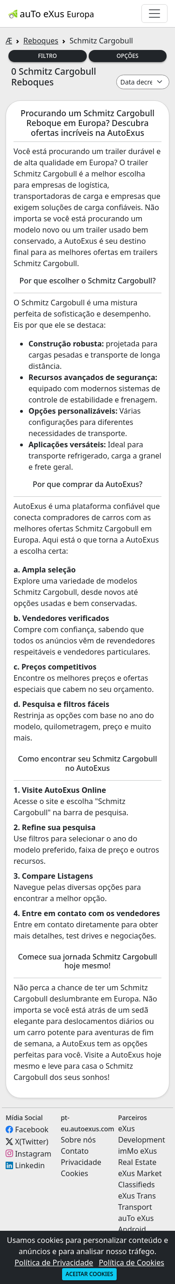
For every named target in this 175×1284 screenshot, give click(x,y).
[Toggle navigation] (154, 13)
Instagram (33, 1153)
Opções (128, 56)
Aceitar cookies (89, 1274)
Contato (75, 1151)
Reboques (40, 40)
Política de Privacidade (53, 1262)
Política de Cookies (131, 1262)
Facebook (32, 1129)
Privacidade (81, 1162)
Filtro (47, 56)
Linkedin (30, 1165)
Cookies (74, 1173)
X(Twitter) (31, 1141)
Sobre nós (78, 1140)
